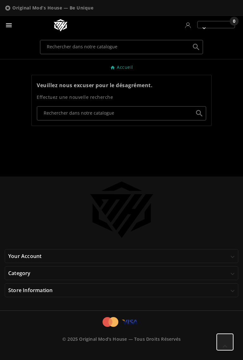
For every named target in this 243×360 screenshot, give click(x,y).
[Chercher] (115, 46)
